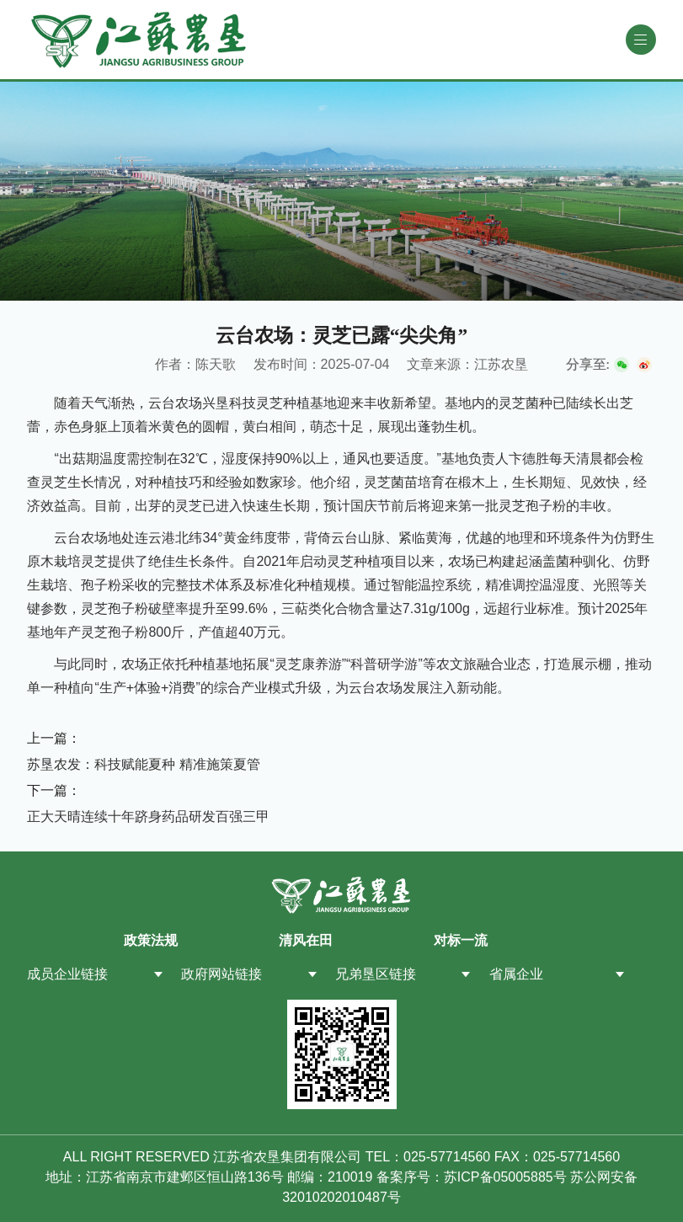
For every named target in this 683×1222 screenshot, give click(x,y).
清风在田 (306, 940)
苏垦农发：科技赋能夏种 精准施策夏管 (143, 764)
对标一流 (461, 940)
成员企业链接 (67, 974)
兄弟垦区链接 (375, 974)
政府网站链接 (221, 974)
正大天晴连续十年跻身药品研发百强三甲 (148, 816)
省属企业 (516, 974)
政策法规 (151, 940)
